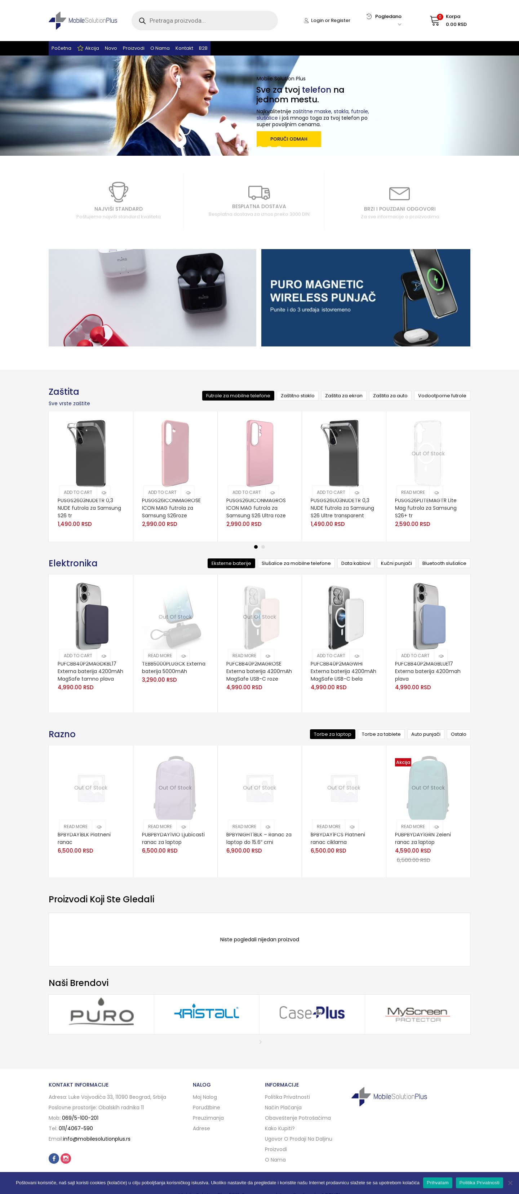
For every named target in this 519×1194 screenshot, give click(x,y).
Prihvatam (438, 1182)
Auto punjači (425, 734)
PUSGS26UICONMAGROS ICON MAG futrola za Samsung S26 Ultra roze (256, 508)
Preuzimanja (208, 1118)
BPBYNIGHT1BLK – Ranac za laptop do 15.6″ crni (259, 838)
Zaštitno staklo (298, 395)
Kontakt (184, 48)
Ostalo (458, 734)
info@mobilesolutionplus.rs (96, 1138)
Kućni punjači (396, 563)
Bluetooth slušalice (444, 563)
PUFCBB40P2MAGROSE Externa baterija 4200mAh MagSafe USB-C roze (259, 671)
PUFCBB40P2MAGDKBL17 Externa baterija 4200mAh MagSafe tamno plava (90, 671)
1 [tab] (256, 547)
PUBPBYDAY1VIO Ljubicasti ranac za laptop (173, 838)
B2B (203, 48)
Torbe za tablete (381, 734)
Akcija (88, 48)
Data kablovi (356, 563)
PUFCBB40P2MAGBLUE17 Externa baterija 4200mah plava (428, 671)
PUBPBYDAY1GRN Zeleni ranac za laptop (423, 838)
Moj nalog (205, 1097)
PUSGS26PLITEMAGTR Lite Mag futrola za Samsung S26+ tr (426, 508)
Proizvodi (134, 48)
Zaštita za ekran (344, 395)
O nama (160, 48)
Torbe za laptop (332, 734)
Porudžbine (206, 1107)
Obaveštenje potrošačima (298, 1118)
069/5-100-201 (80, 1118)
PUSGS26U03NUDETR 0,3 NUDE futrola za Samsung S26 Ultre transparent (342, 508)
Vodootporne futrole (442, 395)
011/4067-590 (76, 1128)
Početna (61, 48)
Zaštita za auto (390, 395)
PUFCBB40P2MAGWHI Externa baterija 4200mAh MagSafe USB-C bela (343, 671)
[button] (441, 20)
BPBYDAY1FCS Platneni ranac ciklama (338, 838)
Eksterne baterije (231, 563)
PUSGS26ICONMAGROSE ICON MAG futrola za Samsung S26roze (171, 508)
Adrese (201, 1128)
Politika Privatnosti (480, 1182)
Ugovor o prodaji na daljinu (298, 1138)
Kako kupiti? (280, 1128)
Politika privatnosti (287, 1097)
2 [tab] (263, 547)
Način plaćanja (283, 1107)
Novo (111, 48)
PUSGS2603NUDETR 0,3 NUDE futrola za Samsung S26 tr (89, 508)
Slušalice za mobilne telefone (296, 563)
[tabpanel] (91, 476)
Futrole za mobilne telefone (238, 395)
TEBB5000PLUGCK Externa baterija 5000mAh (173, 667)
